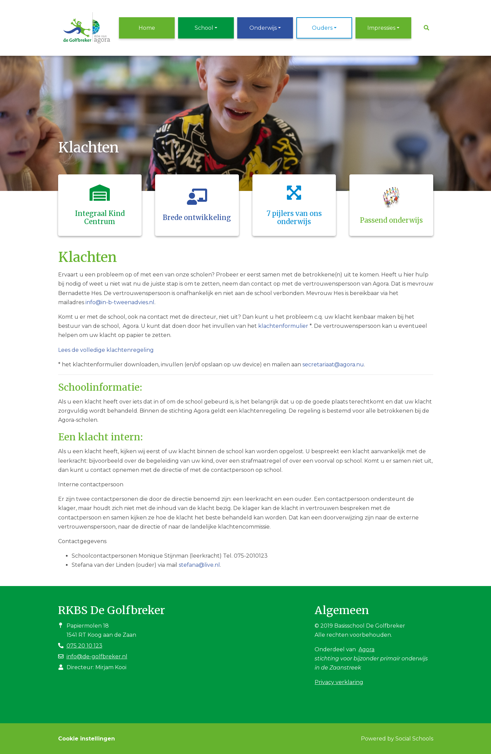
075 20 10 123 (84, 645)
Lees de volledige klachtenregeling (106, 350)
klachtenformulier (283, 326)
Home (147, 28)
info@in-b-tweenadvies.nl (119, 302)
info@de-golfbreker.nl (97, 656)
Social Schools (414, 738)
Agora (366, 649)
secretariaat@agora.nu (333, 364)
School (204, 28)
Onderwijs (263, 28)
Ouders (322, 28)
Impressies (381, 28)
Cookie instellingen (86, 738)
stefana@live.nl (199, 565)
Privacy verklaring (339, 682)
